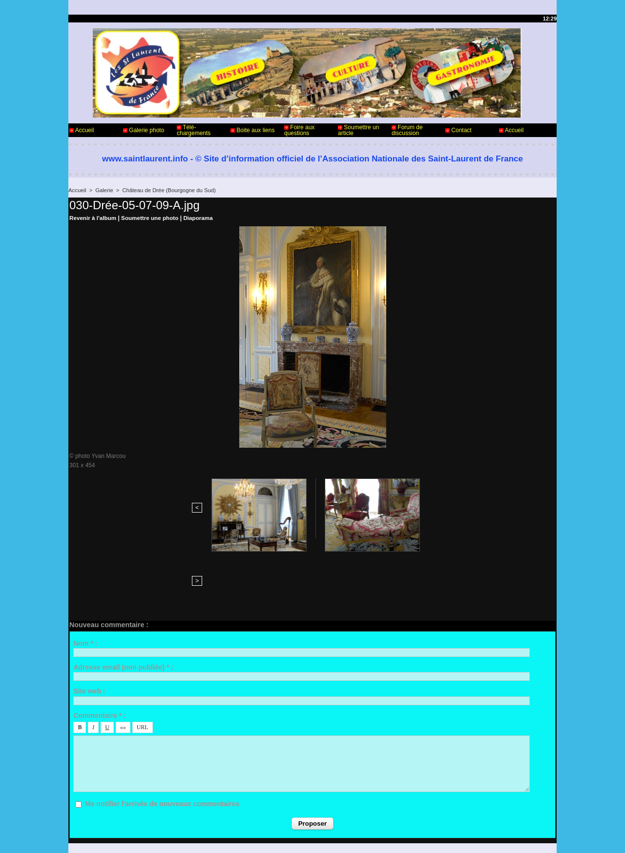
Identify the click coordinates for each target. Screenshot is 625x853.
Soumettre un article (358, 130)
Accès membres (293, 837)
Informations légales (339, 813)
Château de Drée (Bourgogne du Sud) (166, 190)
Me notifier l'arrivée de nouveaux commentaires (162, 731)
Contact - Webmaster (97, 813)
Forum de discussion (407, 130)
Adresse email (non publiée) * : (123, 595)
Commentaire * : (99, 643)
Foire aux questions (299, 130)
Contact (458, 130)
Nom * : (85, 571)
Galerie (103, 190)
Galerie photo (143, 130)
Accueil (81, 130)
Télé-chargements (193, 130)
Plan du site (337, 837)
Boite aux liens (252, 130)
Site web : (89, 619)
